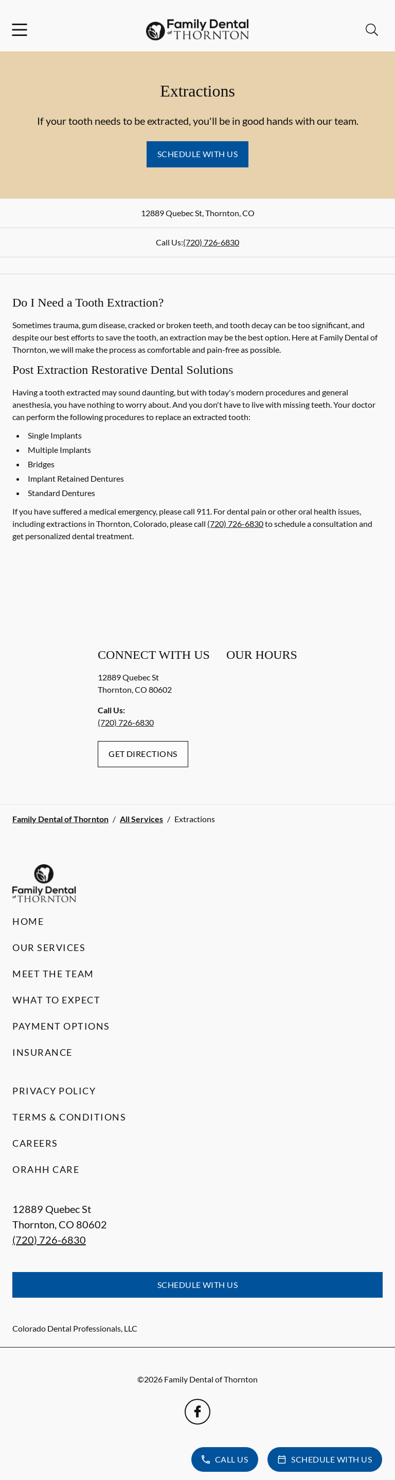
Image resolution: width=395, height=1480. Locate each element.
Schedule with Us (197, 154)
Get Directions (143, 753)
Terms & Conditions (69, 1117)
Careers (35, 1143)
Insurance (42, 1052)
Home (28, 921)
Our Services (48, 947)
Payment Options (61, 1026)
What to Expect (56, 999)
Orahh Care (45, 1169)
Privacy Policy (54, 1090)
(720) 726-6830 (211, 242)
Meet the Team (53, 973)
